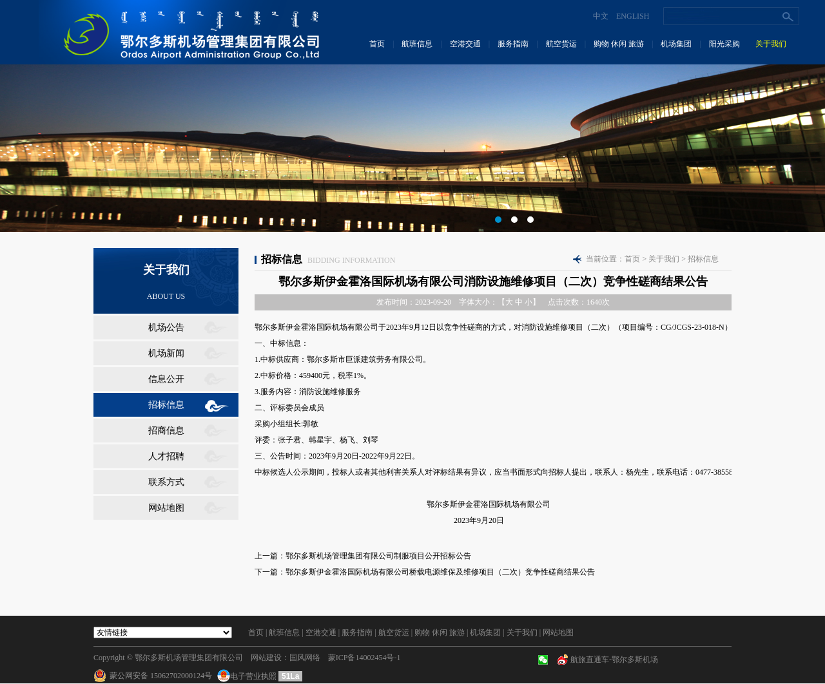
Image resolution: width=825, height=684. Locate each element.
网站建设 (266, 657)
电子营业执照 (247, 676)
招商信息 (166, 430)
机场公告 (166, 327)
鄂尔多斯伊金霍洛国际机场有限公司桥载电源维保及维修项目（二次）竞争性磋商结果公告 (440, 571)
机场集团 (676, 43)
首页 (377, 43)
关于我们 (770, 43)
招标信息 (166, 405)
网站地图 (166, 508)
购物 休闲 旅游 (619, 43)
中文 (600, 16)
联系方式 (166, 482)
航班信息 (417, 43)
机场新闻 (166, 353)
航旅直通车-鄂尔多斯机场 (614, 659)
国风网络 (304, 657)
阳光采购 (724, 43)
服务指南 (513, 43)
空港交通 (465, 43)
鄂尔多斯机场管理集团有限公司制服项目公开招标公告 (378, 555)
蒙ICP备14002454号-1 (364, 657)
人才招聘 (166, 456)
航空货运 (561, 43)
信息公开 (166, 379)
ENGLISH (632, 16)
